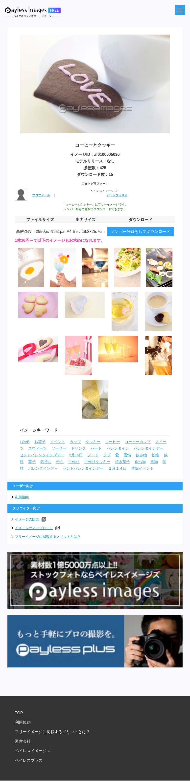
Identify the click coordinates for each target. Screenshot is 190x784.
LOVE (24, 442)
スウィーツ (37, 448)
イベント (57, 442)
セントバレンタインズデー (42, 455)
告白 (60, 462)
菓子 (32, 462)
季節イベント (142, 468)
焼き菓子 (122, 462)
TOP (19, 713)
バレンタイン (118, 448)
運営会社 (23, 741)
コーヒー (112, 442)
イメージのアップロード (37, 528)
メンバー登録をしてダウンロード (140, 231)
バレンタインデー (148, 448)
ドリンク (78, 448)
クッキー (93, 442)
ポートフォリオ (117, 195)
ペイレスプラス (29, 760)
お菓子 (40, 442)
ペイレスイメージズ (32, 751)
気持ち (45, 462)
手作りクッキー (97, 462)
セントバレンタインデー (83, 468)
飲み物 (141, 455)
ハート (96, 448)
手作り (73, 462)
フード (92, 455)
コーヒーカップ (138, 442)
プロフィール (41, 195)
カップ (75, 442)
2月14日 (76, 455)
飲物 (155, 455)
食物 (154, 462)
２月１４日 (117, 468)
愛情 (127, 455)
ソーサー (58, 448)
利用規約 (22, 497)
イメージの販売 (30, 519)
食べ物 (140, 462)
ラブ (107, 455)
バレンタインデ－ (43, 468)
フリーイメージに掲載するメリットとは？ (48, 537)
